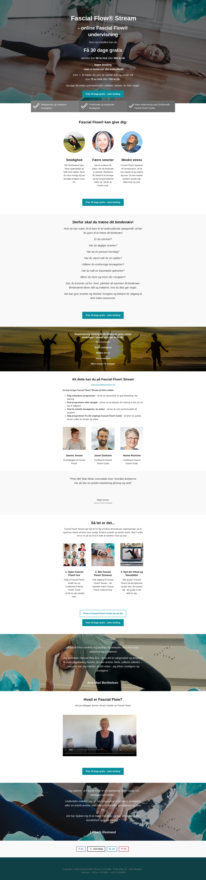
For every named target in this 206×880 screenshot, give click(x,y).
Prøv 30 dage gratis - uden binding (103, 94)
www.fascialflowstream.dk (103, 385)
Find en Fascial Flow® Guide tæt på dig (103, 613)
